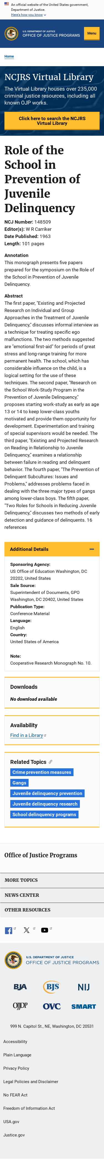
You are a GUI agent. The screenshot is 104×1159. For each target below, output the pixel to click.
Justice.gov (14, 1135)
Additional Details (29, 549)
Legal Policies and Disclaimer (30, 1081)
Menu (91, 33)
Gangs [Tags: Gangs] (19, 783)
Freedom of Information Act (29, 1108)
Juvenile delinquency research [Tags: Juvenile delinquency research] (45, 804)
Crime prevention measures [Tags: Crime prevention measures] (41, 772)
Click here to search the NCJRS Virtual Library (52, 121)
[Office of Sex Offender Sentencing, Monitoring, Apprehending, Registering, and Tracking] (84, 1005)
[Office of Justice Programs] (11, 34)
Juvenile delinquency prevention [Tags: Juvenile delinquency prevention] (47, 793)
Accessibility (15, 1041)
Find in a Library (28, 735)
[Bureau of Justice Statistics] (52, 991)
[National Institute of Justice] (83, 984)
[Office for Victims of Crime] (52, 1006)
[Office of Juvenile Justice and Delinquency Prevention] (20, 1007)
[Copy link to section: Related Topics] (49, 761)
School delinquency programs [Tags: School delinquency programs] (44, 814)
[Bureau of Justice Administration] (20, 984)
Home (9, 56)
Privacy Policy (16, 1068)
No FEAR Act (15, 1095)
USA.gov (11, 1121)
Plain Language (17, 1055)
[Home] (51, 34)
